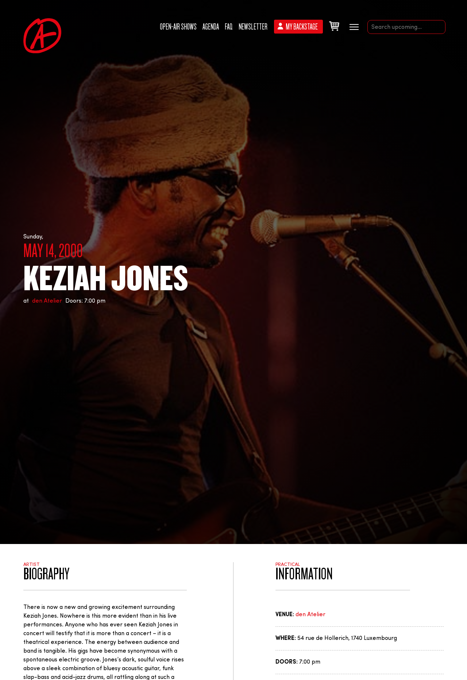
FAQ (229, 26)
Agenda (210, 26)
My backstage (302, 26)
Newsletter (253, 26)
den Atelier (47, 301)
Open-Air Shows (178, 26)
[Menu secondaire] (354, 26)
